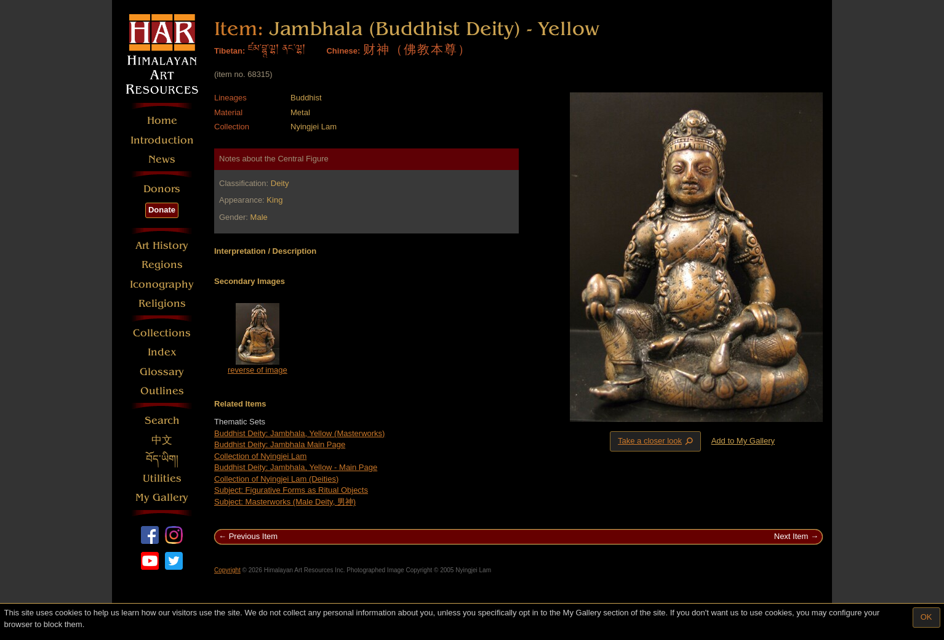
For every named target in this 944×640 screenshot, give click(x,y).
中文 (161, 440)
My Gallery (161, 497)
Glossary (162, 372)
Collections (162, 333)
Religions (162, 303)
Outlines (162, 391)
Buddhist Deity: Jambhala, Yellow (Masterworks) (299, 433)
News (161, 159)
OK (926, 617)
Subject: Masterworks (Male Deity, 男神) (285, 501)
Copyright (227, 570)
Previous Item (253, 536)
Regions (162, 264)
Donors (161, 189)
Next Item (791, 536)
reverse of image (257, 370)
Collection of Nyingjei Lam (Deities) (276, 479)
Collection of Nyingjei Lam (260, 456)
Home (162, 120)
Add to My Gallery (743, 440)
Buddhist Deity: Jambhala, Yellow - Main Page (295, 467)
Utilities (162, 478)
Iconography (162, 284)
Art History (161, 245)
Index (162, 352)
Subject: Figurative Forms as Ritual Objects (291, 490)
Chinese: (343, 50)
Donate (161, 209)
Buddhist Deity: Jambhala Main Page (279, 444)
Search (162, 420)
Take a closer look (656, 441)
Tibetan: (229, 50)
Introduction (162, 140)
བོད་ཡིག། (162, 459)
